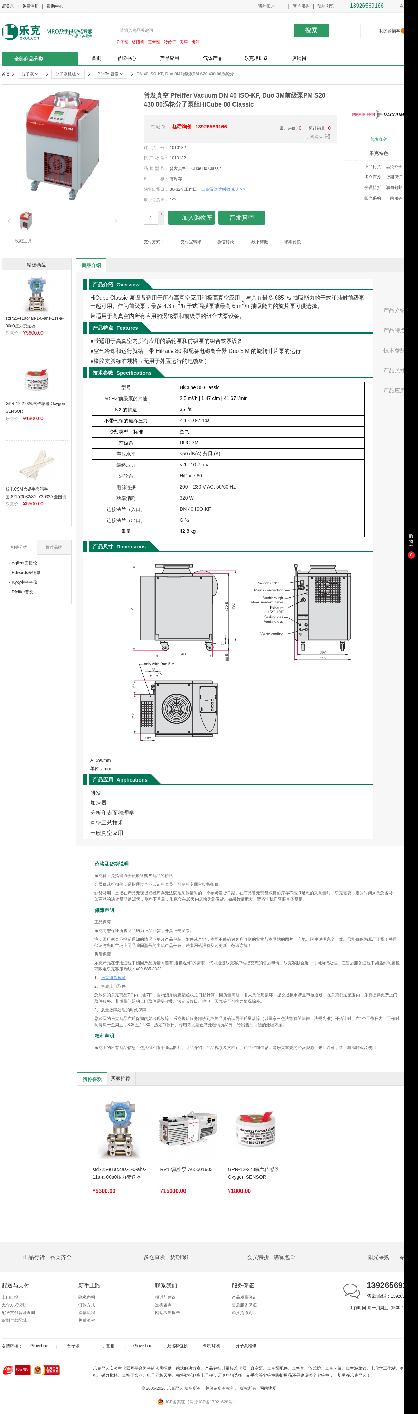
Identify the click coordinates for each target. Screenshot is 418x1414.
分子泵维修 (246, 1346)
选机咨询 (163, 1305)
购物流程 (86, 1312)
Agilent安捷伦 (24, 562)
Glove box (142, 1346)
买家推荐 (120, 1078)
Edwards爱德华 (26, 572)
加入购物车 (191, 218)
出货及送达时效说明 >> (223, 189)
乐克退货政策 (113, 977)
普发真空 (378, 139)
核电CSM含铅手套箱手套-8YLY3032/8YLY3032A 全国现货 (36, 497)
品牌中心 (126, 58)
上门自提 (10, 1297)
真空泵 (154, 42)
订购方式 (86, 1305)
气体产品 (212, 58)
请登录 (8, 6)
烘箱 (195, 42)
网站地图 (268, 1388)
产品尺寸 (394, 370)
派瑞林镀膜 (177, 1346)
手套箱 (108, 1346)
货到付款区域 (14, 1320)
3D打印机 (211, 1346)
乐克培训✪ (256, 58)
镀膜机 (138, 42)
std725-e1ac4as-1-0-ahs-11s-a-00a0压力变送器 (119, 1173)
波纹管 (170, 42)
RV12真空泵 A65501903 (186, 1169)
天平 (184, 42)
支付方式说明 (14, 1305)
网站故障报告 (167, 1312)
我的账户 (266, 6)
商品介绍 (91, 265)
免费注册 (30, 6)
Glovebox (39, 1346)
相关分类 (19, 547)
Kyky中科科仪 (24, 582)
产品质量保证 (244, 1297)
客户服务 (301, 6)
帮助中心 (55, 6)
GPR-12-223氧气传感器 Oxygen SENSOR (253, 1173)
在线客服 (404, 6)
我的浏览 (325, 6)
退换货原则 (242, 1312)
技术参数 (394, 350)
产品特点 (394, 330)
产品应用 (169, 58)
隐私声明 (86, 1297)
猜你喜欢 (92, 1079)
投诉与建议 (165, 1297)
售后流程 (86, 1320)
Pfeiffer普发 (22, 592)
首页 (96, 58)
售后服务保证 (244, 1305)
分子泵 (122, 42)
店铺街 (299, 58)
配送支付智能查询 (18, 1312)
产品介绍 (394, 310)
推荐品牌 (54, 547)
